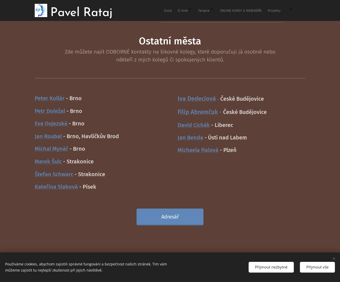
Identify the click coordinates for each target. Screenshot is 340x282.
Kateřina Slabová (56, 187)
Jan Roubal (48, 136)
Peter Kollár (50, 98)
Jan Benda (190, 137)
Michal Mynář (51, 149)
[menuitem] (234, 10)
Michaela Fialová (198, 150)
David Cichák (194, 125)
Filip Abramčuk (198, 112)
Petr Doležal (50, 111)
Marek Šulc (49, 161)
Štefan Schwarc (54, 174)
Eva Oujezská (51, 123)
